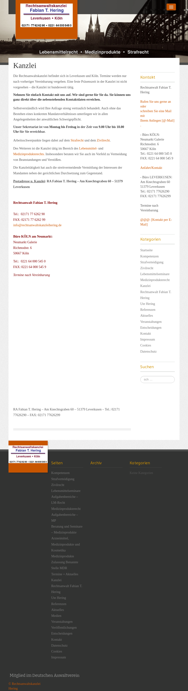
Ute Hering (147, 304)
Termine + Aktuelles (64, 574)
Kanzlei (145, 286)
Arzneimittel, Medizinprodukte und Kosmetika (65, 544)
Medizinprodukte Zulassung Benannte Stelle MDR (64, 562)
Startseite (146, 250)
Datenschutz (148, 351)
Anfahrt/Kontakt (151, 168)
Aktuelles (146, 315)
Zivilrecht (103, 140)
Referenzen (147, 309)
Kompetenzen (149, 256)
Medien (56, 616)
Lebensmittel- (88, 148)
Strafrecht (77, 140)
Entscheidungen (150, 327)
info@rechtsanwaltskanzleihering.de (38, 225)
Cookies (145, 345)
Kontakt (145, 333)
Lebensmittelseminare (155, 274)
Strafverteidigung (151, 262)
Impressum (147, 339)
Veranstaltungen (151, 322)
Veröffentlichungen (64, 627)
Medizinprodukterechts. (29, 154)
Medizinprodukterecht (155, 280)
